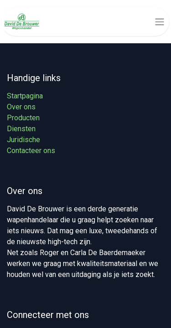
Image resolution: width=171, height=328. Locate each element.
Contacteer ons (31, 150)
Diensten (21, 128)
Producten (23, 117)
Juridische (23, 139)
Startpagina (25, 96)
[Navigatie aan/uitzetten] (159, 21)
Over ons (21, 106)
